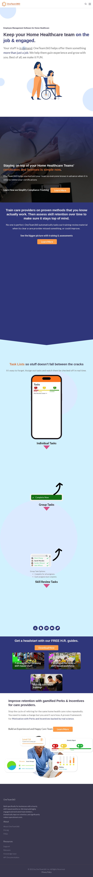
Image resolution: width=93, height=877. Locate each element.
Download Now (46, 647)
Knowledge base (9, 854)
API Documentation (11, 857)
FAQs (5, 834)
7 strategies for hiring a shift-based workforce (64, 660)
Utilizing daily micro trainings (46, 681)
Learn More (60, 190)
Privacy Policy (46, 872)
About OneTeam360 (11, 826)
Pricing (6, 830)
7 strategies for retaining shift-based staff (28, 660)
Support (6, 846)
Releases (7, 850)
